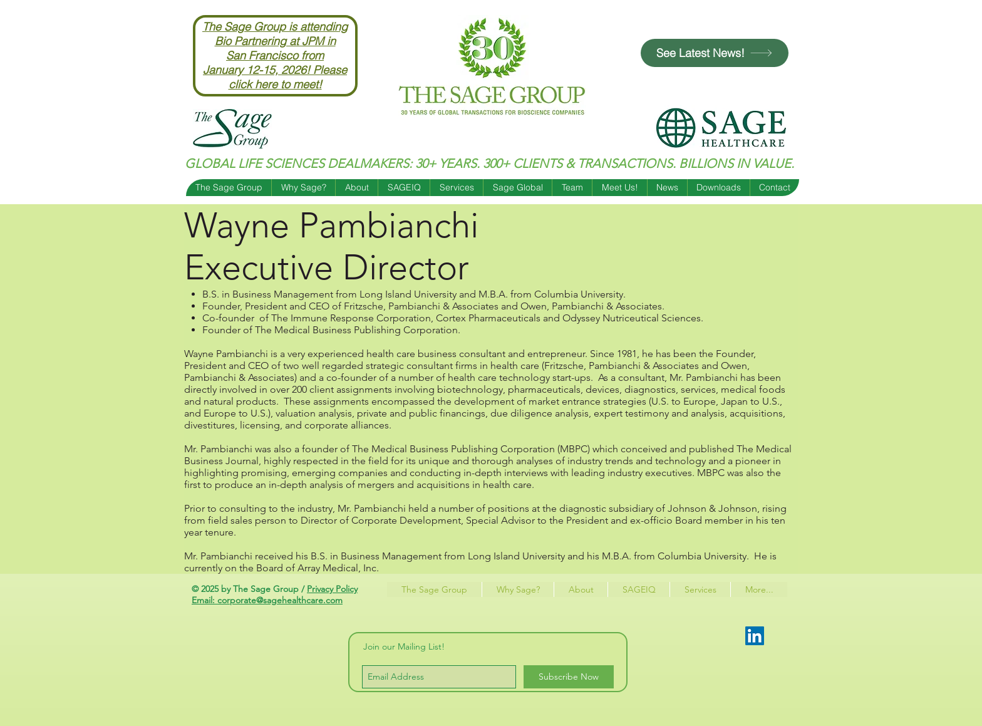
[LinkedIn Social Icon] (754, 635)
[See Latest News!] (714, 53)
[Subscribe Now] (569, 676)
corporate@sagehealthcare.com (280, 600)
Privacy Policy (332, 588)
